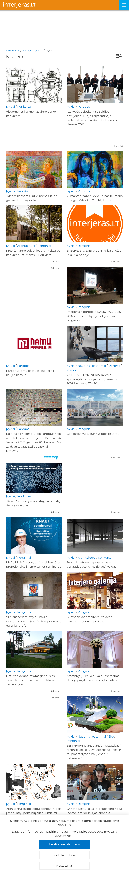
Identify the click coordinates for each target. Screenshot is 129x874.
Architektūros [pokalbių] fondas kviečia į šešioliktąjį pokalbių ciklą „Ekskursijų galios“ (34, 813)
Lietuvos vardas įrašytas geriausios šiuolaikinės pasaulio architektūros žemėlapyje (30, 680)
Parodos (84, 106)
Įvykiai (10, 106)
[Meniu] (124, 5)
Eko (111, 736)
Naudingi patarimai (92, 365)
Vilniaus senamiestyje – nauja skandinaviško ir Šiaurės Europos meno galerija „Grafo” (33, 621)
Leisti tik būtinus (64, 855)
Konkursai (24, 106)
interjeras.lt (12, 50)
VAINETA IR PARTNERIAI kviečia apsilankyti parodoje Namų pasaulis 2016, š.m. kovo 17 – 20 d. (92, 379)
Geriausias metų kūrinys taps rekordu (93, 433)
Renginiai (44, 245)
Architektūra (26, 245)
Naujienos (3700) (32, 50)
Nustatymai (64, 865)
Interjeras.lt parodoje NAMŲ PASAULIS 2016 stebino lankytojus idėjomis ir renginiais (94, 316)
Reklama (118, 146)
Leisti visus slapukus (64, 844)
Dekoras (114, 365)
